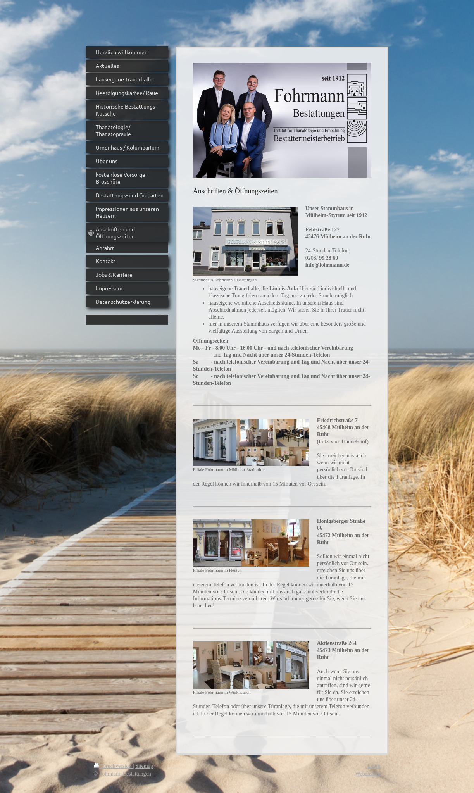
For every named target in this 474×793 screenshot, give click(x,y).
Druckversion (113, 766)
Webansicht (368, 774)
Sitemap (144, 766)
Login (373, 766)
